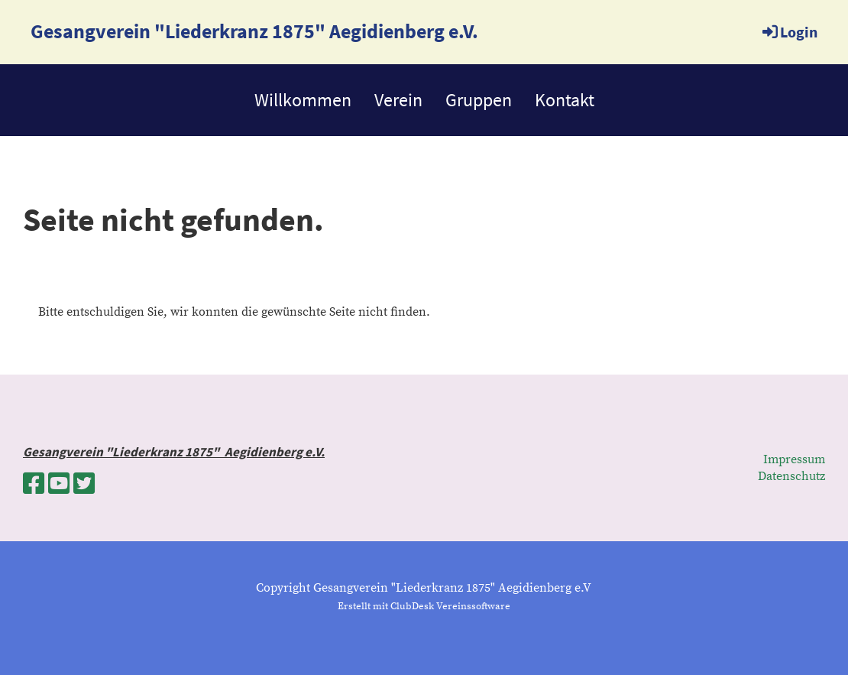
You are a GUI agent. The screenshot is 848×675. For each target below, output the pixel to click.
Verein (398, 100)
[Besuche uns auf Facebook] (33, 485)
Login (788, 31)
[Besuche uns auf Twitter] (84, 485)
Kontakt (564, 100)
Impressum (794, 459)
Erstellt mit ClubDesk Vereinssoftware (424, 606)
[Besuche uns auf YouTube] (59, 485)
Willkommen (302, 100)
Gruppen (478, 100)
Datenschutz (791, 476)
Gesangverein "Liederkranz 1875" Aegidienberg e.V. (254, 31)
